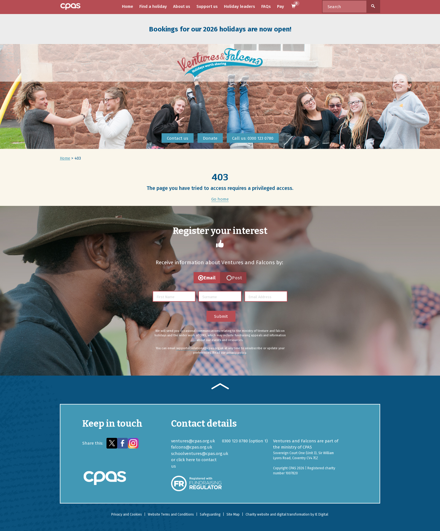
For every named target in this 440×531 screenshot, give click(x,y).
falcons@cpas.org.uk (191, 447)
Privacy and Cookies (126, 514)
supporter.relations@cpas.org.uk (200, 348)
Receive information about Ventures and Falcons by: (219, 262)
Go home (220, 199)
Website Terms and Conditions (171, 514)
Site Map (233, 514)
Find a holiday (153, 6)
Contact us (177, 138)
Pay (280, 6)
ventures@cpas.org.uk (193, 440)
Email (210, 278)
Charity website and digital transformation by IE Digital (287, 514)
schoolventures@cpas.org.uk (199, 453)
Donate (210, 138)
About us (181, 6)
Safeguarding (210, 514)
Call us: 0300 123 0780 (252, 138)
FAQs (266, 6)
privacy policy (236, 353)
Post (237, 278)
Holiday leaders (239, 6)
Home (127, 6)
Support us (207, 6)
